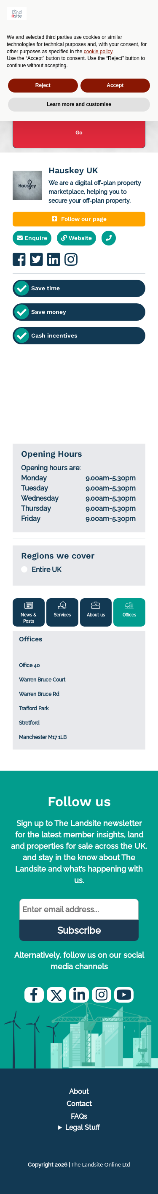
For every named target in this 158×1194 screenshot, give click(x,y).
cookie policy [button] (98, 52)
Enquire (32, 237)
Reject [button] (43, 85)
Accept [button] (115, 85)
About (79, 1092)
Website (76, 237)
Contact (79, 1104)
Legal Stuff (82, 1127)
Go (79, 132)
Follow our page (79, 218)
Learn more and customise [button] (79, 104)
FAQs (79, 1116)
